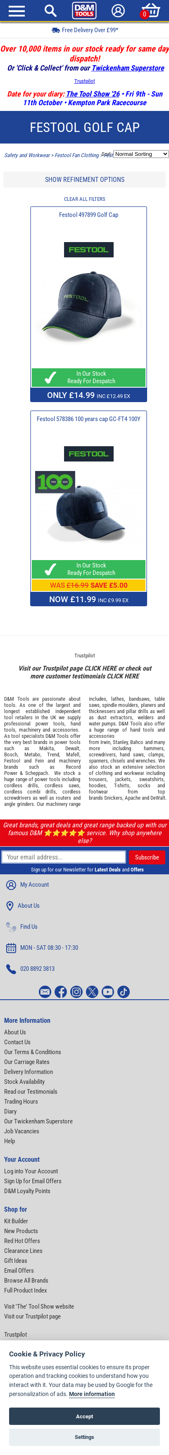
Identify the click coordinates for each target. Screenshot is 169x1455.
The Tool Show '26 (92, 93)
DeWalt (157, 798)
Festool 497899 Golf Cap (88, 215)
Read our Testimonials (30, 1091)
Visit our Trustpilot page (32, 1316)
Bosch (10, 754)
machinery (29, 730)
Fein (39, 761)
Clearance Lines (23, 1251)
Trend (53, 754)
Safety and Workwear (27, 155)
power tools (50, 723)
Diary (10, 1111)
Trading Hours (21, 1101)
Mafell (72, 754)
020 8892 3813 (30, 969)
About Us (23, 906)
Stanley (120, 742)
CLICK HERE (100, 668)
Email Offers (19, 1270)
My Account (27, 885)
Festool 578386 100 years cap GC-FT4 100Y (88, 419)
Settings (84, 1437)
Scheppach (36, 773)
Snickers (113, 798)
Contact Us (17, 1042)
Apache (132, 798)
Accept (84, 1416)
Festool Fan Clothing (77, 155)
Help (9, 1141)
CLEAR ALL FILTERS (84, 199)
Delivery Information (28, 1072)
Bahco (136, 742)
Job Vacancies (21, 1131)
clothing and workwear (119, 773)
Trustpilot (84, 81)
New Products (21, 1231)
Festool (12, 761)
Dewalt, (73, 748)
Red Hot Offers (22, 1241)
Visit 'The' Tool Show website (39, 1306)
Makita (46, 748)
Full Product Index (25, 1290)
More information (92, 1394)
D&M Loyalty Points (27, 1191)
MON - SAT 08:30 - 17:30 (42, 948)
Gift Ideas (15, 1260)
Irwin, (106, 742)
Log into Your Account (31, 1171)
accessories (65, 730)
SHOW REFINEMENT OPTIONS (84, 180)
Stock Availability (24, 1081)
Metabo (32, 754)
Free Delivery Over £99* (84, 30)
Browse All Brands (26, 1280)
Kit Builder (16, 1221)
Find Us (22, 927)
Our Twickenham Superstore (38, 1121)
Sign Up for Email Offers (33, 1181)
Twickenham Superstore (127, 68)
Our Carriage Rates (27, 1062)
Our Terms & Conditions (32, 1052)
